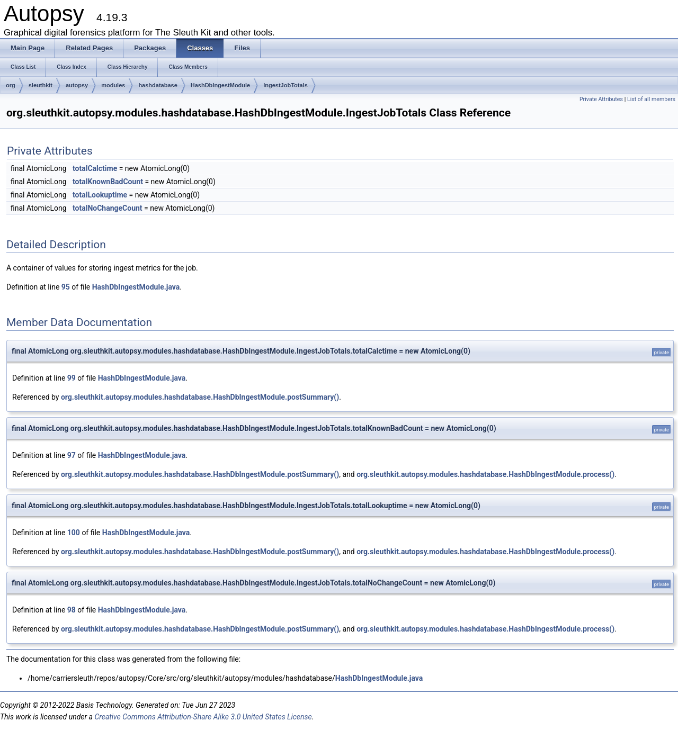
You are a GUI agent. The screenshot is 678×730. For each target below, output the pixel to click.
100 (73, 532)
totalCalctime (95, 168)
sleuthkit (40, 85)
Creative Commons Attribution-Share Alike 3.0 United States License (202, 717)
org (10, 85)
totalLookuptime (100, 195)
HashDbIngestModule (220, 85)
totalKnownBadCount (108, 181)
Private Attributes (601, 99)
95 (65, 287)
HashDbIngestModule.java (136, 287)
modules (113, 85)
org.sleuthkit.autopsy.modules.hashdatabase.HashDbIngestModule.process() (485, 474)
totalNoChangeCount (107, 208)
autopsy (77, 85)
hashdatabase (157, 85)
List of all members (651, 99)
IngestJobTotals (285, 85)
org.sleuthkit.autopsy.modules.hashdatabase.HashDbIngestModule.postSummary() (200, 397)
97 (71, 455)
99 (71, 378)
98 (71, 610)
